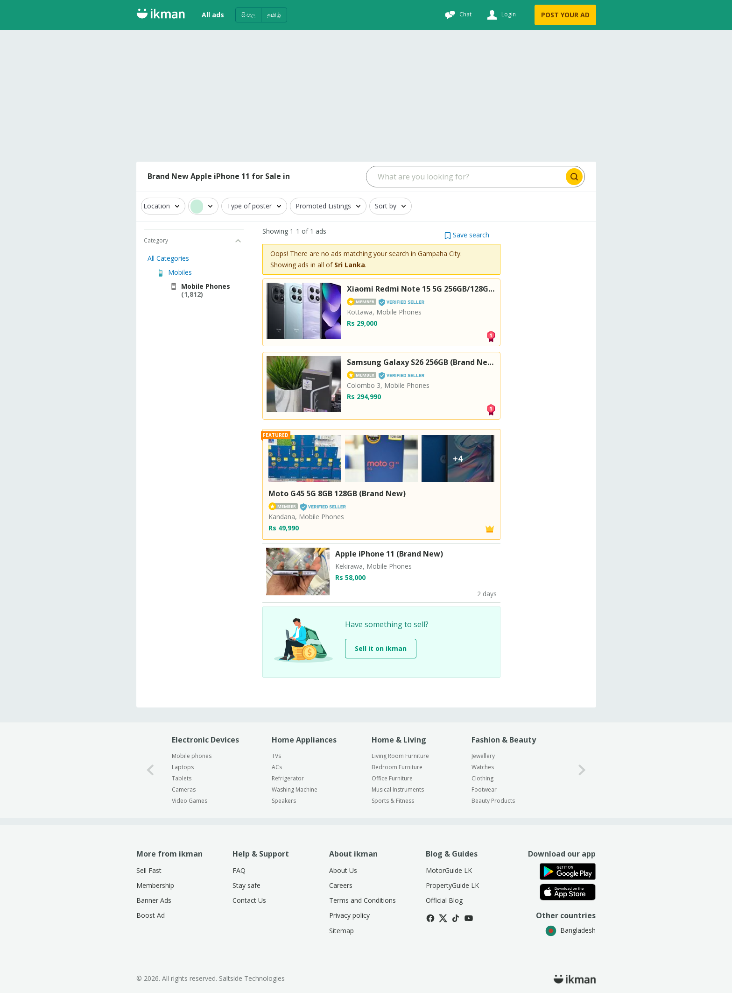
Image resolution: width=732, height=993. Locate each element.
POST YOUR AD (565, 14)
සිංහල (248, 15)
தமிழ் (274, 15)
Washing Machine (294, 789)
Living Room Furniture (400, 756)
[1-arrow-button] (582, 770)
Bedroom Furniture (397, 767)
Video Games (189, 801)
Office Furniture (392, 778)
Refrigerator (288, 778)
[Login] (500, 14)
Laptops (183, 767)
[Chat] (457, 14)
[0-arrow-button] (150, 770)
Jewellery (483, 756)
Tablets (181, 778)
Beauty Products (493, 801)
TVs (276, 756)
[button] (466, 234)
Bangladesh (570, 930)
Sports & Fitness (393, 801)
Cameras (184, 789)
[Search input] (465, 176)
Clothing (482, 778)
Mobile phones (191, 756)
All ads (213, 14)
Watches (483, 767)
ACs (277, 767)
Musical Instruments (398, 789)
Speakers (284, 801)
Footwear (484, 789)
